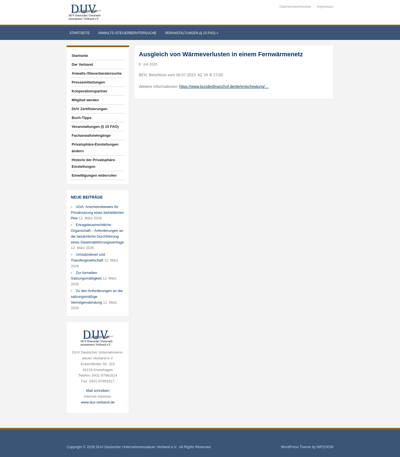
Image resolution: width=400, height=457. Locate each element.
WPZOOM (325, 447)
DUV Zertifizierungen (90, 109)
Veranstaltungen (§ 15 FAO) (191, 33)
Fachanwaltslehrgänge (91, 135)
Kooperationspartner (90, 91)
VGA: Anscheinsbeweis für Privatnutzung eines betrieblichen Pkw (97, 212)
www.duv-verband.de (97, 402)
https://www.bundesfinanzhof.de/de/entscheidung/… (224, 86)
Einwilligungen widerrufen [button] (94, 175)
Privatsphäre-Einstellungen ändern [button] (95, 147)
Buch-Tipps (81, 118)
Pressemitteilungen (88, 82)
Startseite (79, 33)
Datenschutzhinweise (295, 7)
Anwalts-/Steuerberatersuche (127, 33)
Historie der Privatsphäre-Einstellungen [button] (94, 163)
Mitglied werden (85, 100)
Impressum (325, 7)
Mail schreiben (97, 391)
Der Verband (82, 64)
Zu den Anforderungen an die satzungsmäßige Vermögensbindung (96, 296)
